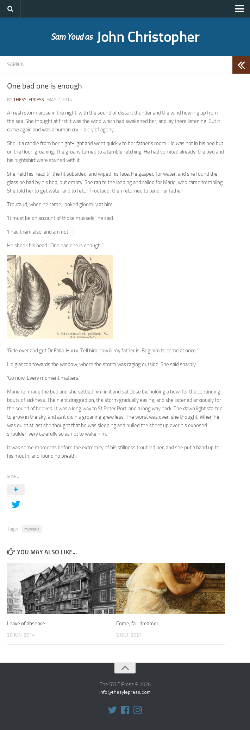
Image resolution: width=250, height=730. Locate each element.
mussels (31, 529)
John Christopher (125, 37)
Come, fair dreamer (137, 623)
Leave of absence (26, 623)
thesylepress (28, 99)
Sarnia (15, 64)
